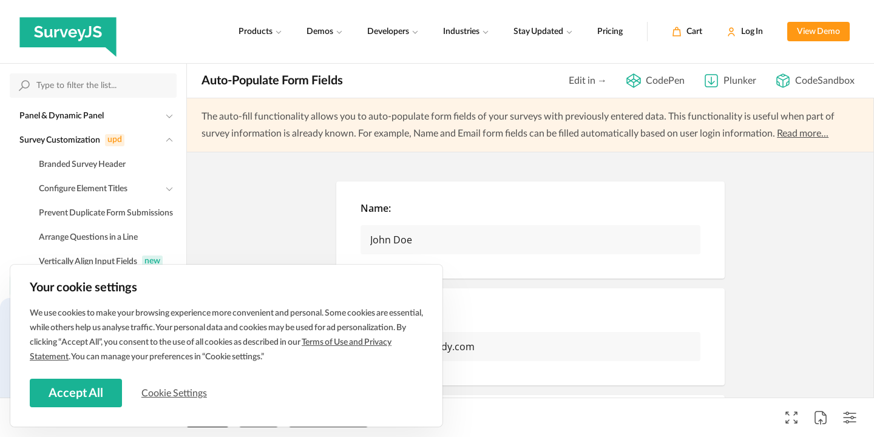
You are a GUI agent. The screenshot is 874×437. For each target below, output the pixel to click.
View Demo (818, 31)
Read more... (802, 133)
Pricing (610, 31)
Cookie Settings (175, 393)
